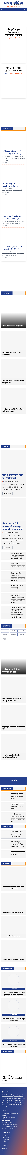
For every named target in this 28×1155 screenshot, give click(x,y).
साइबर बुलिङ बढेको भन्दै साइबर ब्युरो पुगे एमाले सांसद (17, 806)
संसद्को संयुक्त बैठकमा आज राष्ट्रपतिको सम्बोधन (13, 32)
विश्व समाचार (7, 826)
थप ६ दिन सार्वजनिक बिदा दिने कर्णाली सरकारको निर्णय (11, 756)
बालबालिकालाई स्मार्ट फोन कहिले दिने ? (13, 912)
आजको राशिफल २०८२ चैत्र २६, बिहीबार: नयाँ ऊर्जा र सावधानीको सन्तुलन (12, 1078)
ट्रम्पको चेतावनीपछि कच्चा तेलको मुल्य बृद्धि (18, 853)
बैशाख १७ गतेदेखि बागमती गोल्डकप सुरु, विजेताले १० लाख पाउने (12, 526)
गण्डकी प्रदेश (5, 634)
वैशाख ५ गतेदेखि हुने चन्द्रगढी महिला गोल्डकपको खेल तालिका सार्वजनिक (18, 577)
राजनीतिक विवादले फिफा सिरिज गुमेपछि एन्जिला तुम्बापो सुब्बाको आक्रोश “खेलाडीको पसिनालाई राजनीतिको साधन (18, 612)
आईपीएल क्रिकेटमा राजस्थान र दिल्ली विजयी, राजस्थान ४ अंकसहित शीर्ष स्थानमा (18, 599)
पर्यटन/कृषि (14, 780)
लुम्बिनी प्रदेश (13, 634)
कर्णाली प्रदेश (22, 634)
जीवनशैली (6, 863)
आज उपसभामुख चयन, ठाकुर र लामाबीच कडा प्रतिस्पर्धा (12, 185)
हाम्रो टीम (4, 1141)
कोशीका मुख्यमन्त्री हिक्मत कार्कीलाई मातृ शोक (11, 670)
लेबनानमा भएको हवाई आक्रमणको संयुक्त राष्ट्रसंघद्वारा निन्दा (17, 834)
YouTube (4, 1148)
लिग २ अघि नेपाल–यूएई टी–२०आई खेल (13, 69)
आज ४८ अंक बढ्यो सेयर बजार (12, 325)
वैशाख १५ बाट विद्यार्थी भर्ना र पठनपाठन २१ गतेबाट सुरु (11, 217)
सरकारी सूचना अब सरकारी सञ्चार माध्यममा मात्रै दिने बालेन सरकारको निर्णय (18, 818)
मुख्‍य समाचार (7, 129)
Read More (7, 494)
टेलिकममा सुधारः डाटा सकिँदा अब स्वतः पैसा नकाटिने (17, 796)
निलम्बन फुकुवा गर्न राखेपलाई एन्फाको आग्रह (18, 564)
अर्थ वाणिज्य (6, 293)
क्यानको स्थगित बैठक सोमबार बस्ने (17, 586)
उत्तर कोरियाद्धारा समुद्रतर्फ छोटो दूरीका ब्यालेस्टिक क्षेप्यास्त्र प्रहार (17, 844)
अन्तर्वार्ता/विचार (7, 968)
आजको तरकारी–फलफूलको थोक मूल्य (13, 959)
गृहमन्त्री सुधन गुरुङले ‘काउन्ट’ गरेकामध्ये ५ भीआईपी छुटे (12, 248)
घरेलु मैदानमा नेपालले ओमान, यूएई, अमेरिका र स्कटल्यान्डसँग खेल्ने (17, 556)
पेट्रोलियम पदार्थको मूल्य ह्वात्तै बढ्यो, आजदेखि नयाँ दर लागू (11, 152)
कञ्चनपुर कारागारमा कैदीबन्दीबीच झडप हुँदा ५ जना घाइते (12, 699)
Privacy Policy (5, 1136)
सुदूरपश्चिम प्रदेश (5, 639)
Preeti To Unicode (6, 1138)
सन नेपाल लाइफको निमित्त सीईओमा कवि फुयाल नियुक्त (13, 410)
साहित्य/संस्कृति (7, 1051)
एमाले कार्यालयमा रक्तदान (14, 936)
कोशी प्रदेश (5, 631)
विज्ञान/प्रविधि (7, 789)
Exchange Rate (5, 1139)
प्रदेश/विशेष (6, 626)
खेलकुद (5, 446)
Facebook (4, 1151)
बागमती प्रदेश (22, 631)
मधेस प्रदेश (13, 631)
